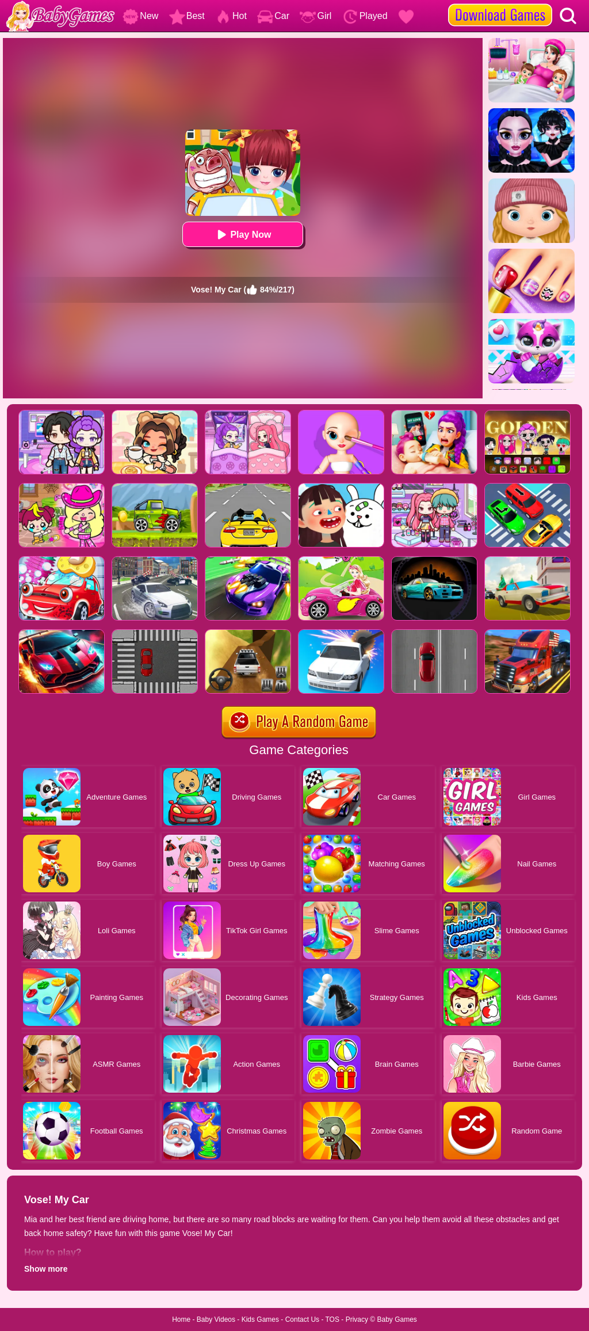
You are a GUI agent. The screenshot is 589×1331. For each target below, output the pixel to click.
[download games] (500, 4)
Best (187, 16)
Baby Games (396, 1319)
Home (181, 1319)
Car (273, 16)
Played (365, 16)
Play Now (242, 234)
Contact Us (302, 1319)
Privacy (357, 1319)
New (140, 16)
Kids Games (260, 1319)
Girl (315, 16)
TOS (332, 1319)
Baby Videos (216, 1319)
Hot (231, 16)
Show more (45, 1268)
